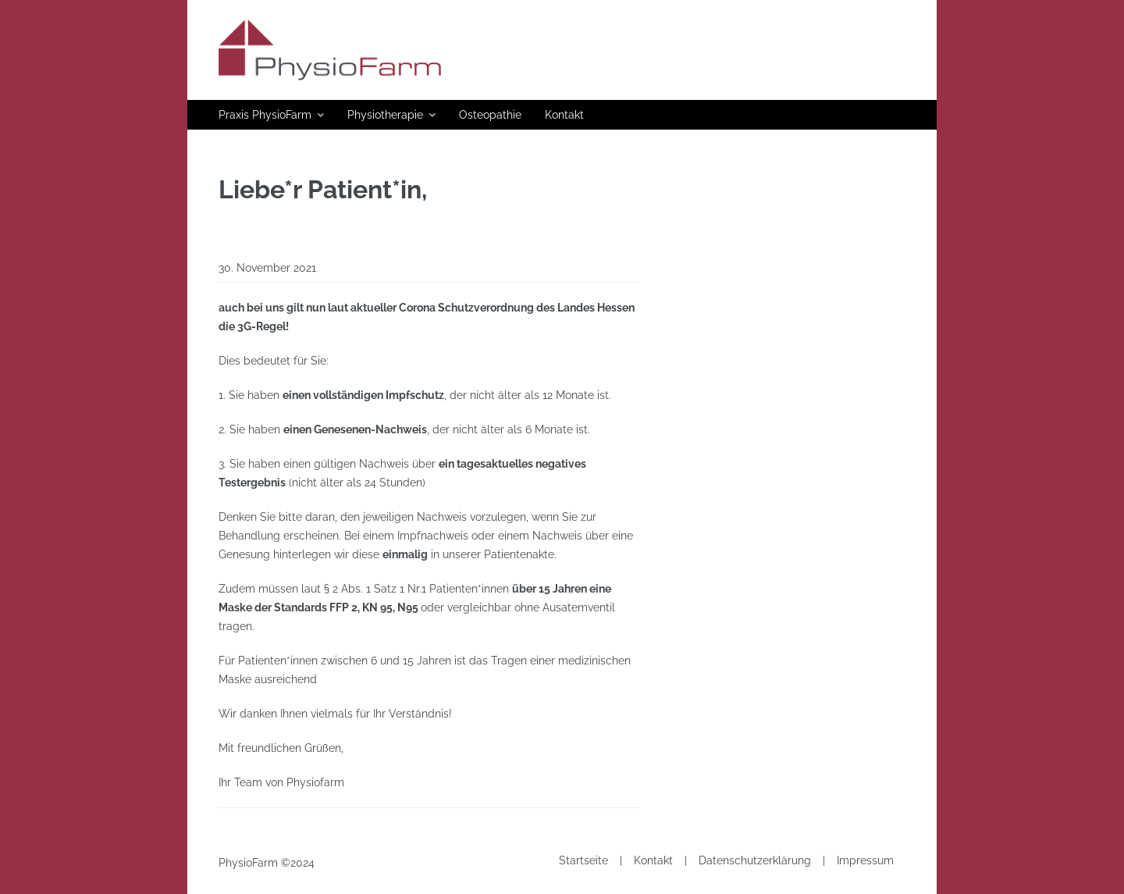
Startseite (583, 860)
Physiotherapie (385, 115)
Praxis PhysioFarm (265, 115)
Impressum (865, 860)
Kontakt (564, 115)
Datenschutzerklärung (755, 860)
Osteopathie (490, 115)
